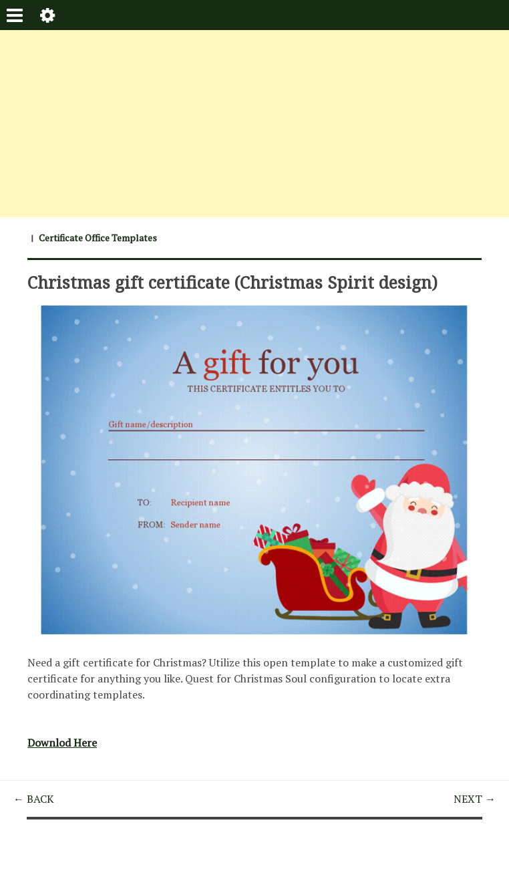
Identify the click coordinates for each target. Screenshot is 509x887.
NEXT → (475, 798)
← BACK (33, 798)
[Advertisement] (254, 123)
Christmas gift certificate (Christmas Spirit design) (232, 282)
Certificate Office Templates (98, 237)
